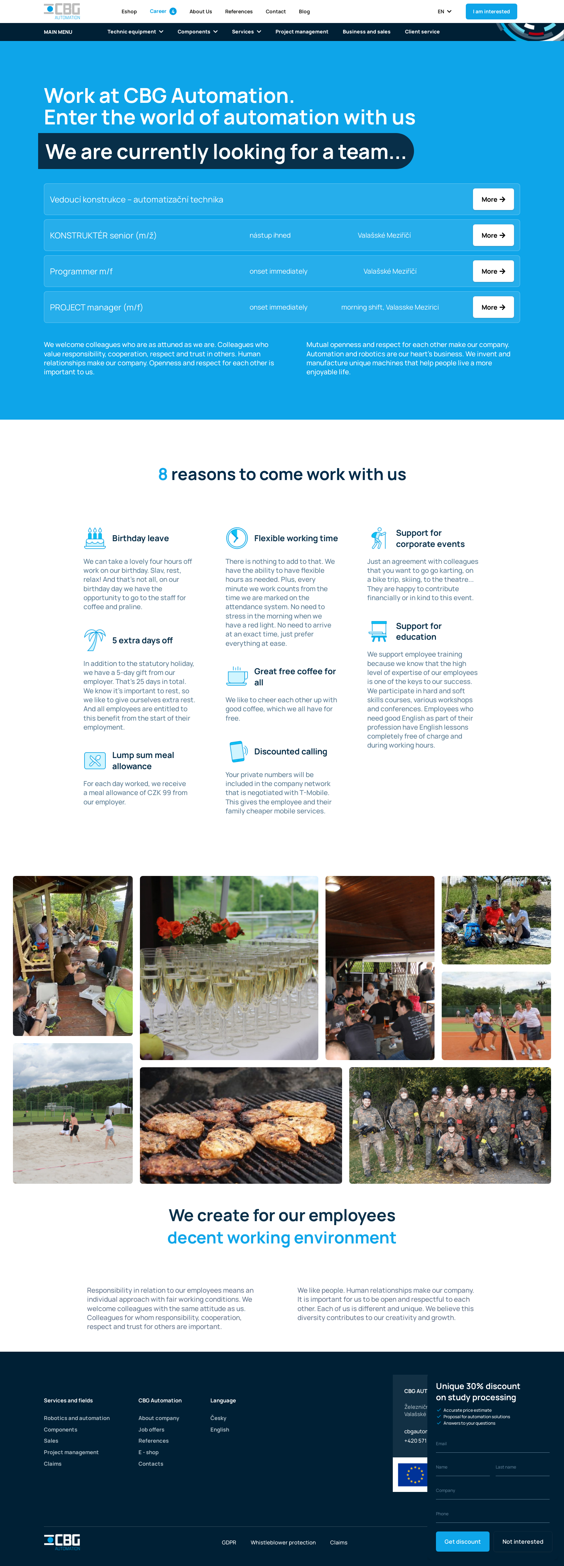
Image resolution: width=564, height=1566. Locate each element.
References (238, 11)
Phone (442, 1514)
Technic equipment (135, 32)
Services (245, 32)
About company (158, 1418)
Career (163, 11)
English (220, 1429)
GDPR (229, 1542)
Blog (304, 11)
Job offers (151, 1429)
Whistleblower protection (283, 1542)
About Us (200, 11)
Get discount (462, 1542)
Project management (300, 31)
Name (442, 1467)
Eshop (129, 11)
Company (445, 1490)
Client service (418, 31)
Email (441, 1444)
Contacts (150, 1463)
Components (196, 32)
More (489, 199)
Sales (51, 1440)
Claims (53, 1463)
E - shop (148, 1452)
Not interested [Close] (522, 1542)
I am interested (492, 11)
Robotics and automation (77, 1418)
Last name (506, 1467)
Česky (219, 1418)
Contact (275, 11)
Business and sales (363, 31)
